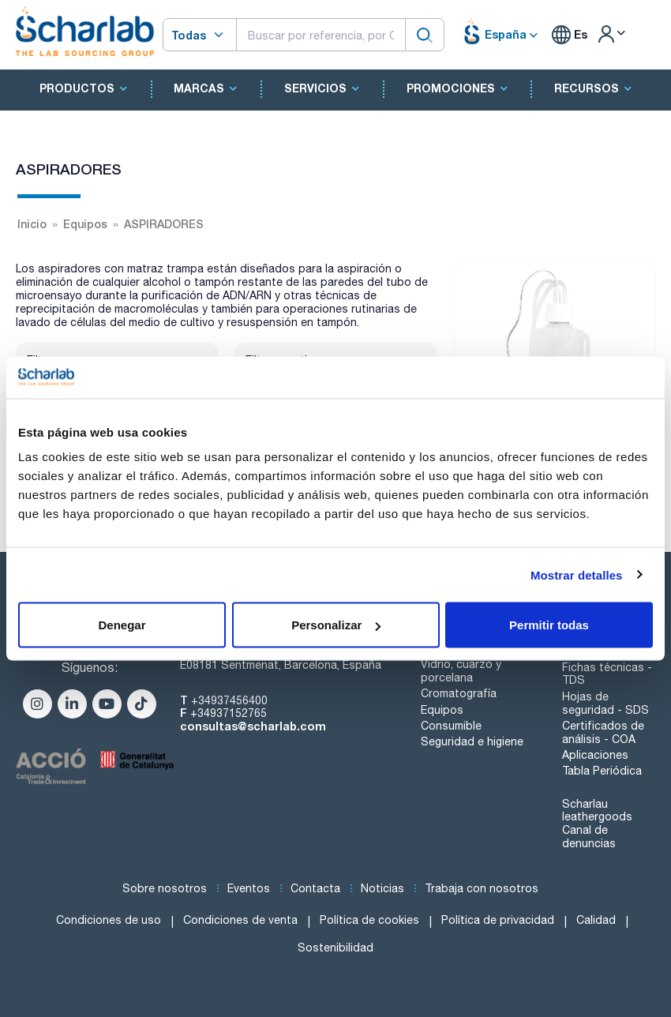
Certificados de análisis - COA (603, 732)
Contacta (315, 888)
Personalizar (335, 625)
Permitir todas (549, 625)
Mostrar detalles (576, 574)
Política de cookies (369, 920)
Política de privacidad (497, 920)
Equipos (442, 710)
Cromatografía (459, 693)
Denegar (121, 625)
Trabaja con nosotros (481, 888)
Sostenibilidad (335, 947)
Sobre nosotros (164, 888)
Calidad (596, 920)
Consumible (451, 725)
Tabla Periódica (602, 770)
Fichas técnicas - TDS (607, 674)
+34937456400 (229, 700)
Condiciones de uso (108, 920)
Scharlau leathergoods (597, 810)
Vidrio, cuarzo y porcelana (461, 671)
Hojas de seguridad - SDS (605, 703)
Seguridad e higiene (472, 741)
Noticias (382, 888)
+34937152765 (228, 713)
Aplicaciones (595, 755)
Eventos (248, 888)
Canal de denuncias (589, 837)
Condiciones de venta (240, 920)
